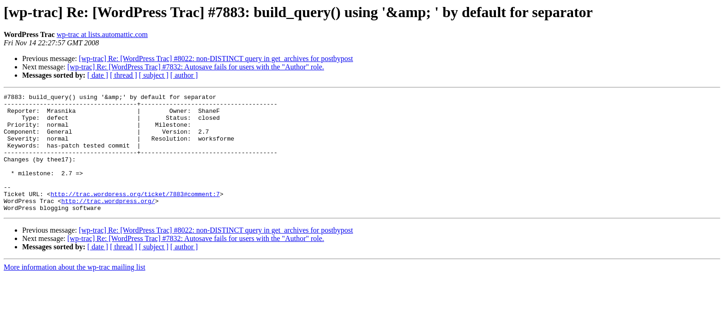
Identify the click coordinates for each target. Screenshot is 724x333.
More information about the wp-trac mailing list (74, 291)
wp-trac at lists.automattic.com (102, 34)
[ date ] (97, 75)
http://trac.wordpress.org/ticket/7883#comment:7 (135, 214)
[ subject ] (154, 75)
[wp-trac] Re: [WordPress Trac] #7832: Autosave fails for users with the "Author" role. (195, 67)
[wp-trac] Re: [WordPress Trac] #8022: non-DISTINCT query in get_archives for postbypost (216, 58)
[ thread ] (123, 75)
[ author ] (184, 75)
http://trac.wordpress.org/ (108, 223)
